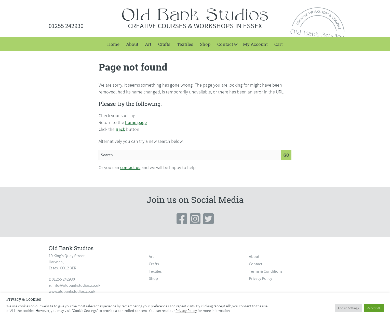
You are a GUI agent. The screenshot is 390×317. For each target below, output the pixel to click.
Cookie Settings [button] (348, 308)
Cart (278, 44)
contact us (130, 168)
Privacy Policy (260, 278)
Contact (225, 44)
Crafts (164, 44)
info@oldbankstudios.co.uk (76, 285)
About (132, 44)
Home (113, 44)
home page (136, 123)
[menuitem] (113, 44)
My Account (255, 44)
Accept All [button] (374, 308)
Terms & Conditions (266, 271)
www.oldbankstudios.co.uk (72, 291)
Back (120, 129)
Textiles (185, 44)
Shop (205, 44)
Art (148, 44)
